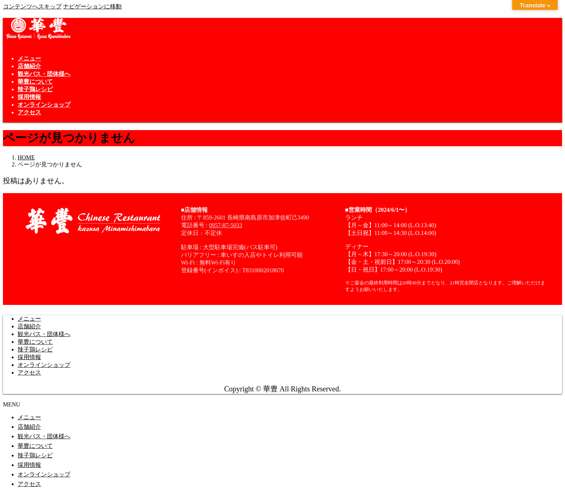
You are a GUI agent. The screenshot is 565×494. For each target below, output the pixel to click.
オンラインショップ (44, 365)
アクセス (29, 372)
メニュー (29, 319)
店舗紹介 (29, 326)
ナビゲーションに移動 (92, 6)
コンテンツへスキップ (32, 6)
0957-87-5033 (225, 225)
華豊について (35, 342)
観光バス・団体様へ (44, 334)
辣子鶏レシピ (35, 349)
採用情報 (29, 357)
